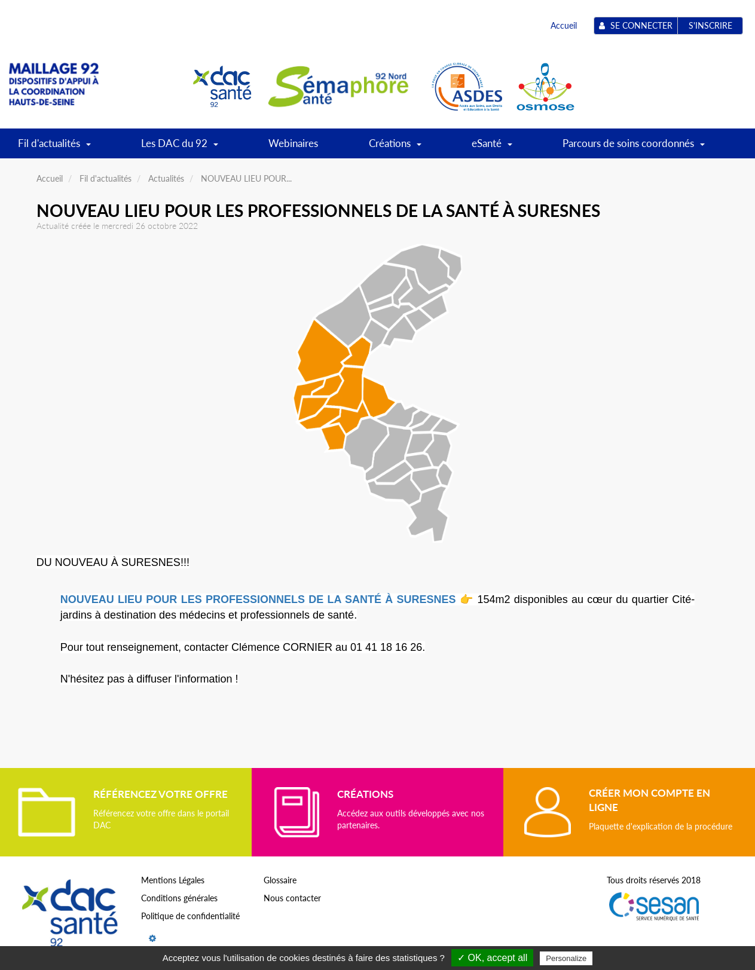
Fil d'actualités (54, 147)
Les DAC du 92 (179, 147)
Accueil (564, 25)
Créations (395, 147)
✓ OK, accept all (492, 958)
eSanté (492, 147)
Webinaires (293, 143)
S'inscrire (710, 25)
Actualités (166, 178)
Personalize (566, 958)
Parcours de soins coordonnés (634, 147)
